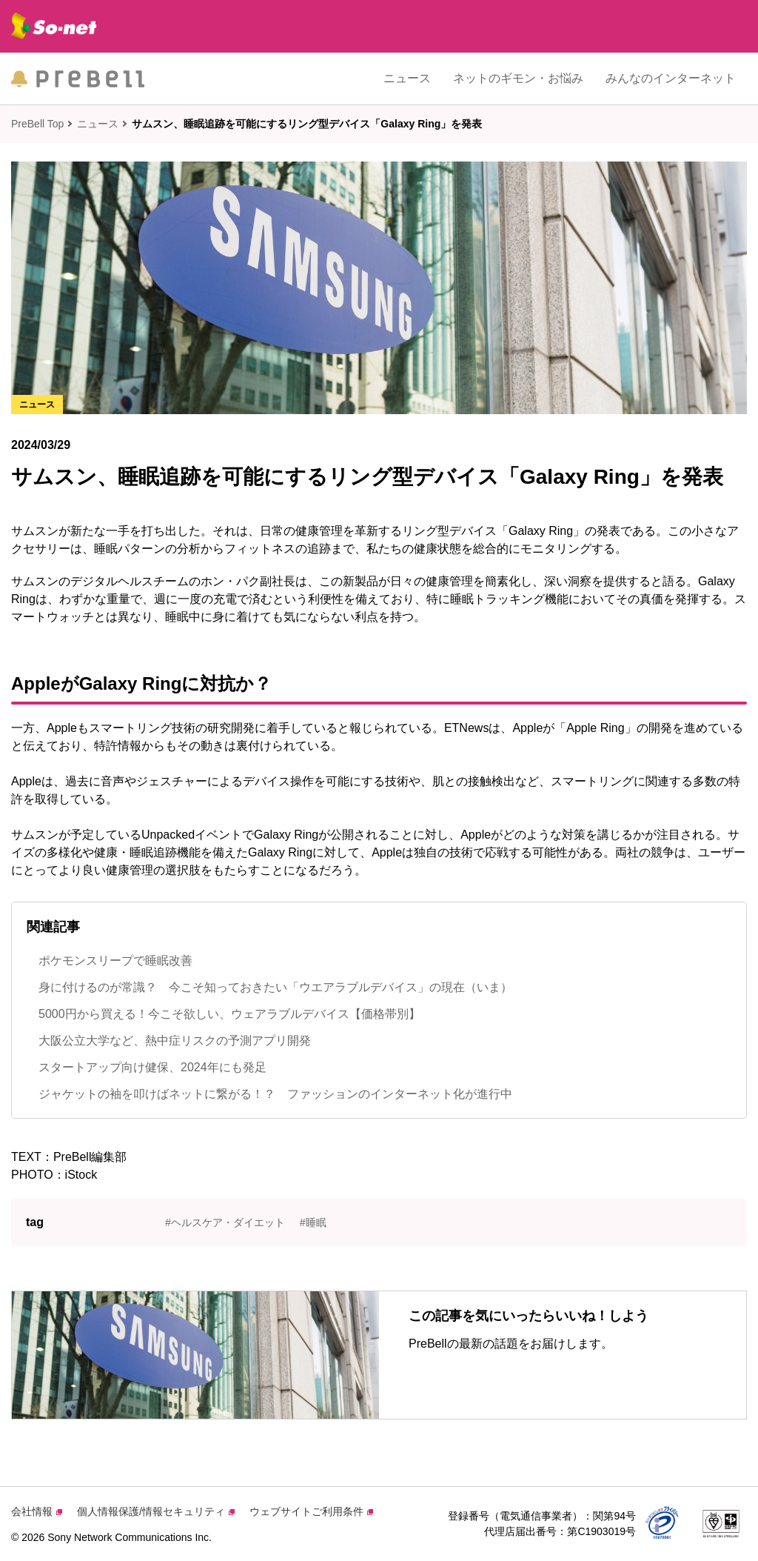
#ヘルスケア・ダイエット (225, 1222)
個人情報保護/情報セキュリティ (156, 1511)
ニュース (407, 78)
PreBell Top (37, 124)
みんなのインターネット (671, 78)
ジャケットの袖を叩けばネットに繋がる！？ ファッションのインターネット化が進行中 (275, 1094)
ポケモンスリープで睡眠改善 (115, 960)
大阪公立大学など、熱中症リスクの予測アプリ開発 (174, 1040)
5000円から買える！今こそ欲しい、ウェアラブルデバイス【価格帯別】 (229, 1014)
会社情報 (36, 1511)
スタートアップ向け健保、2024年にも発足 (152, 1067)
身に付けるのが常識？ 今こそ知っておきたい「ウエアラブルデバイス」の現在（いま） (275, 987)
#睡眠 (313, 1222)
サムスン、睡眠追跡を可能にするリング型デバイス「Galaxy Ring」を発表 (307, 124)
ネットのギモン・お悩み (518, 78)
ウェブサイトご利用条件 (311, 1511)
